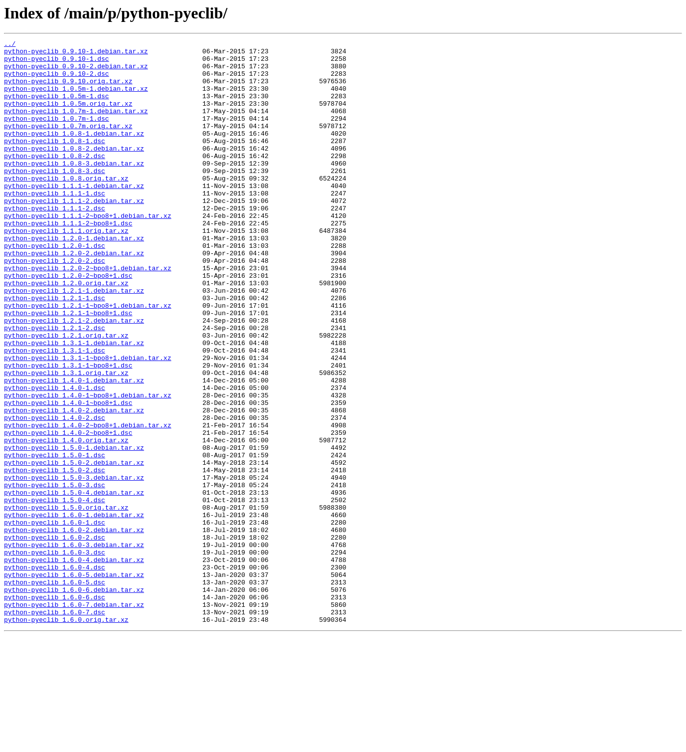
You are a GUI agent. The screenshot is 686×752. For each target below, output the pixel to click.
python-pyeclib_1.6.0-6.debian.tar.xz (74, 700)
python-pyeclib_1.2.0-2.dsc (54, 305)
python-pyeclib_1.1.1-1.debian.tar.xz (74, 215)
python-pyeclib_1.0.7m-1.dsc (56, 134)
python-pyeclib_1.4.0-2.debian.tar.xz (74, 484)
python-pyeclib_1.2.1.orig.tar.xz (66, 394)
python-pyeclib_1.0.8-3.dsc (54, 197)
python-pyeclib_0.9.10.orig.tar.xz (68, 89)
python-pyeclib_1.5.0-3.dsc (54, 574)
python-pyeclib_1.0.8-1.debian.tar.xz (74, 152)
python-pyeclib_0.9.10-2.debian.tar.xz (76, 71)
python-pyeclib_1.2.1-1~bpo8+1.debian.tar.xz (87, 359)
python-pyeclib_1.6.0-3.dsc (54, 655)
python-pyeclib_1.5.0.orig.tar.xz (66, 601)
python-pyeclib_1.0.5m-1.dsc (56, 107)
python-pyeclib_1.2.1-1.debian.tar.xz (74, 341)
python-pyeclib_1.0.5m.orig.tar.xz (68, 116)
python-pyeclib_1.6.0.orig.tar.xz (66, 736)
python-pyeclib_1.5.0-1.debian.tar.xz (74, 529)
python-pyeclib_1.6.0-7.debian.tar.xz (74, 718)
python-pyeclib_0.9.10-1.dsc (56, 62)
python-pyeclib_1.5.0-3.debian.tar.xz (74, 565)
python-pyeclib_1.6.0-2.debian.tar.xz (74, 628)
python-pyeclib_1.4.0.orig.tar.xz (66, 520)
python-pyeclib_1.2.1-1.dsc (54, 350)
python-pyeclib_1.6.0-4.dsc (54, 673)
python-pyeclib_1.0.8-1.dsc (54, 161)
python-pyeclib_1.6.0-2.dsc (54, 637)
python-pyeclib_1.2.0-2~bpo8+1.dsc (68, 323)
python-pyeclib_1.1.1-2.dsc (54, 242)
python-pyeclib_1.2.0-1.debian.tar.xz (74, 278)
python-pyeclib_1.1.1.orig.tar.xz (66, 269)
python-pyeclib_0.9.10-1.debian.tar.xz (76, 53)
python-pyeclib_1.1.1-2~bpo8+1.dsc (68, 260)
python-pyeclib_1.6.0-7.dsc (54, 727)
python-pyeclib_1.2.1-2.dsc (54, 385)
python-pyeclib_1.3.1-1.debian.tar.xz (74, 403)
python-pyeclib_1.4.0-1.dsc (54, 457)
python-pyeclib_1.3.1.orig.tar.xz (66, 439)
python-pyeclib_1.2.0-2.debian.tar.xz (74, 296)
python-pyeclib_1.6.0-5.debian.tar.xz (74, 682)
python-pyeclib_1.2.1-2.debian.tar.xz (74, 377)
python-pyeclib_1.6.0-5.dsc (54, 691)
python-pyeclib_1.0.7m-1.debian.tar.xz (76, 125)
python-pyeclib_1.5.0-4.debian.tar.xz (74, 583)
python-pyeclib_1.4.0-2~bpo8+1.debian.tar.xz (87, 502)
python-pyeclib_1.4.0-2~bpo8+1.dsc (68, 511)
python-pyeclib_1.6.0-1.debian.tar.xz (74, 610)
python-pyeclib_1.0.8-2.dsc (54, 179)
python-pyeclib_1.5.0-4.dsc (54, 592)
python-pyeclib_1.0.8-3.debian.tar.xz (74, 188)
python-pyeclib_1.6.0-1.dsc (54, 619)
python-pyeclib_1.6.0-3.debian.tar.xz (74, 646)
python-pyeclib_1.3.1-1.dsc (54, 412)
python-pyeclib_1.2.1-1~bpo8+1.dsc (68, 368)
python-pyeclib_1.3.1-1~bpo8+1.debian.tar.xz (87, 421)
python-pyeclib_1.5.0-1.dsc (54, 538)
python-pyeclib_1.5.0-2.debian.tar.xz (74, 547)
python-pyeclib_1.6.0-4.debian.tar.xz (74, 664)
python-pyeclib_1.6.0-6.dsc (54, 709)
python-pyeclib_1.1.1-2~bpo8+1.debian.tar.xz (87, 251)
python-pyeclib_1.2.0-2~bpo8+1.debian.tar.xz (87, 314)
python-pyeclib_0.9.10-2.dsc (56, 80)
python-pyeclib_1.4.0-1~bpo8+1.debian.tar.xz (87, 466)
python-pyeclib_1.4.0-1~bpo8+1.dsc (68, 475)
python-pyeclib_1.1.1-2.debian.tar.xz (74, 233)
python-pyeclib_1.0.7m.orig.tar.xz (68, 143)
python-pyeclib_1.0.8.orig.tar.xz (66, 206)
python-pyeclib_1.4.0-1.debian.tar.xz (74, 448)
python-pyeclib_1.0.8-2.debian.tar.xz (74, 170)
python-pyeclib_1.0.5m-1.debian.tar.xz (76, 98)
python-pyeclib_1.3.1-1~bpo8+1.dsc (68, 430)
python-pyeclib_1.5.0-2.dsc (54, 556)
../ (9, 44)
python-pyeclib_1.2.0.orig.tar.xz (66, 332)
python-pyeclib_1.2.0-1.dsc (54, 287)
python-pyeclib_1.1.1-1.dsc (54, 224)
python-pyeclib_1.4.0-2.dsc (54, 493)
